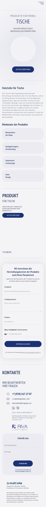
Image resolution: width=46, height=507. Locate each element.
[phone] (23, 445)
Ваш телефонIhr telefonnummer (15, 330)
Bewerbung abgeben (23, 344)
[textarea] (23, 454)
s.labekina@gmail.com (21, 399)
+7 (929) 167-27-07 (22, 394)
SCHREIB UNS (23, 464)
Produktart (7, 287)
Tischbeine (6, 252)
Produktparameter (10, 299)
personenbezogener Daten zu (32, 352)
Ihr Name (7, 317)
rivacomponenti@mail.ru (21, 403)
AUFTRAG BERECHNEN (23, 69)
